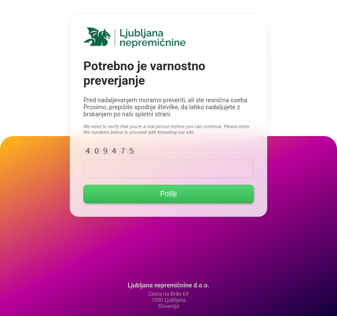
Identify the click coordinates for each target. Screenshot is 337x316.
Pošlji (168, 194)
